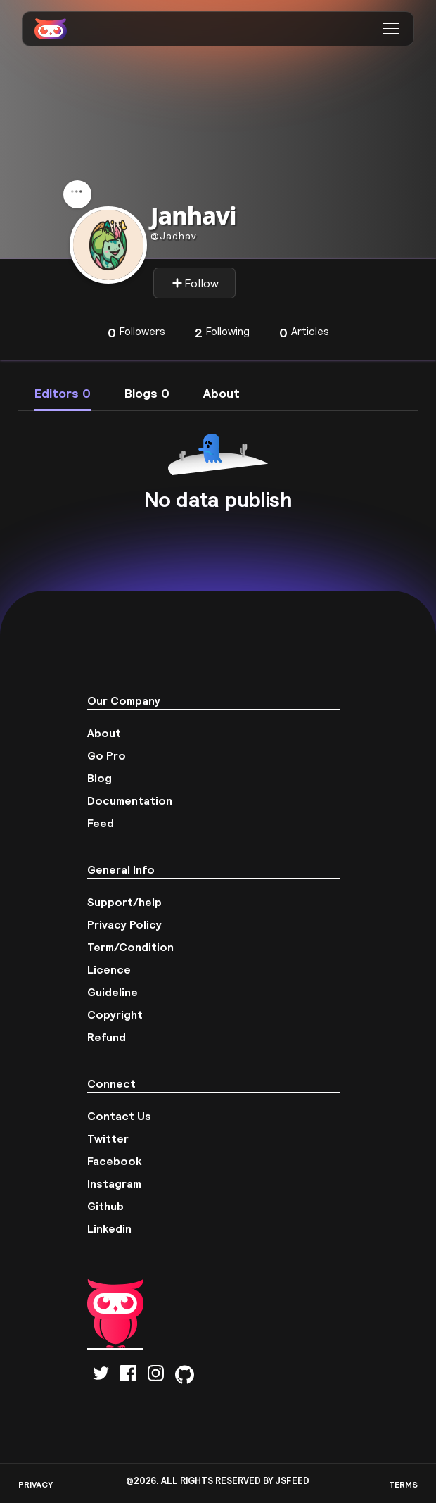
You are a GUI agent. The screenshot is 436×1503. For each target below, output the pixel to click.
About (104, 733)
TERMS (403, 1484)
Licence (109, 969)
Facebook (114, 1161)
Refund (106, 1037)
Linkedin (109, 1228)
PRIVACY (35, 1484)
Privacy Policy (124, 924)
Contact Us (119, 1115)
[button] (392, 29)
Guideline (112, 992)
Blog (99, 778)
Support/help (124, 901)
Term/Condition (130, 947)
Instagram (114, 1183)
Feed (100, 823)
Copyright (115, 1014)
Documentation (129, 800)
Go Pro (106, 755)
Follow (195, 283)
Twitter (108, 1138)
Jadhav (173, 235)
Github (105, 1206)
